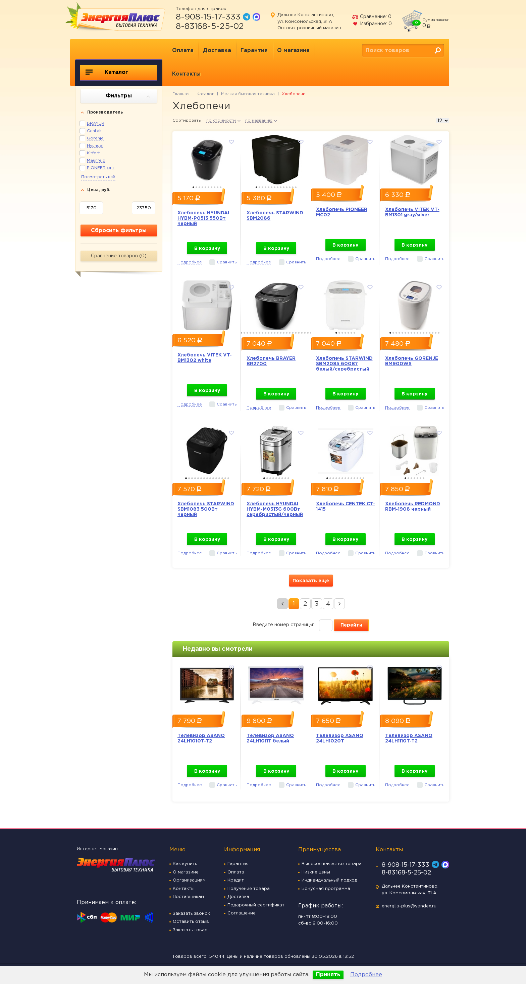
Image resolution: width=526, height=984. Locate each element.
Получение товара (248, 889)
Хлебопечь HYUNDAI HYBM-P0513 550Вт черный (203, 218)
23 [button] (308, 333)
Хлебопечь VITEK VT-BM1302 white (204, 357)
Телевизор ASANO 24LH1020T (339, 738)
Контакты (186, 74)
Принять (328, 974)
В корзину (207, 249)
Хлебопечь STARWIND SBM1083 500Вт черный (205, 509)
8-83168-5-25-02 (210, 26)
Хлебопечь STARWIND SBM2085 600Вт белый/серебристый (344, 363)
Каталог (107, 72)
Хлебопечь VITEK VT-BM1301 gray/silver (412, 212)
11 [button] (286, 187)
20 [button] (299, 333)
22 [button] (305, 333)
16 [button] (286, 333)
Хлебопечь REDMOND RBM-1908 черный (412, 506)
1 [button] (193, 187)
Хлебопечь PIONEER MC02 (341, 212)
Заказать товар (190, 930)
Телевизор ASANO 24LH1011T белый (270, 738)
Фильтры (128, 96)
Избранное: (372, 24)
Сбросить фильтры (119, 230)
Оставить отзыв (191, 922)
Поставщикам (188, 897)
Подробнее (366, 974)
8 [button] (214, 187)
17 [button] (290, 333)
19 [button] (296, 333)
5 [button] (205, 187)
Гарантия (254, 50)
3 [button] (199, 187)
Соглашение (241, 913)
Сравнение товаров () (119, 256)
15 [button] (283, 333)
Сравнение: (371, 17)
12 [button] (290, 187)
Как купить (185, 864)
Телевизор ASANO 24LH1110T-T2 (408, 738)
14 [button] (296, 187)
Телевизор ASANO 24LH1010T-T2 (201, 738)
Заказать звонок (191, 913)
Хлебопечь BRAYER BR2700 (271, 361)
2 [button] (196, 187)
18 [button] (293, 333)
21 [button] (302, 333)
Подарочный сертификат (255, 905)
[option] (207, 158)
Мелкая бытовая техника (248, 94)
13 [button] (293, 187)
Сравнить (226, 262)
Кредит (235, 880)
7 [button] (211, 187)
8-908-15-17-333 (208, 17)
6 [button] (208, 187)
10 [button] (220, 187)
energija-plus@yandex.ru (409, 906)
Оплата (183, 50)
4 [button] (202, 187)
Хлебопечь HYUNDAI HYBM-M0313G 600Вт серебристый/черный (275, 509)
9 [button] (217, 187)
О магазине (293, 50)
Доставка (217, 50)
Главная (181, 94)
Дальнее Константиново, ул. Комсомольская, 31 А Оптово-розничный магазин (309, 21)
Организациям (189, 880)
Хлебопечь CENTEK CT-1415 (345, 506)
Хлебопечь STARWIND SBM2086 (275, 215)
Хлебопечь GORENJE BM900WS (411, 361)
